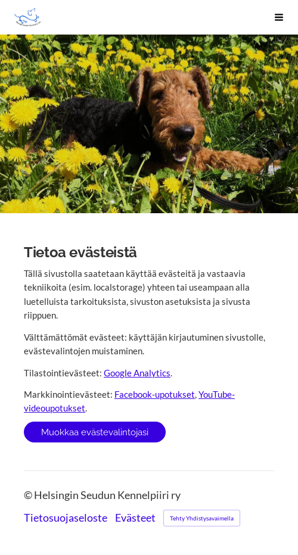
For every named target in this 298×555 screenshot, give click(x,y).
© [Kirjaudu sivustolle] (29, 495)
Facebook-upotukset (154, 394)
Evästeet (135, 518)
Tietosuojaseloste (65, 518)
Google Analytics (137, 372)
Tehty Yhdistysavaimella (202, 518)
